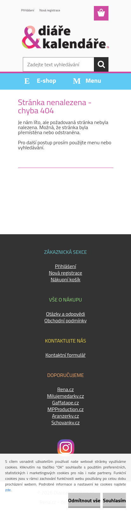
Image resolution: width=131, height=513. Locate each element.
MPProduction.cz (65, 409)
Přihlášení (27, 10)
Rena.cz (65, 389)
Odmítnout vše (84, 500)
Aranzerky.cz (65, 416)
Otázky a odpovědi (65, 314)
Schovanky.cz (65, 422)
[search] (101, 64)
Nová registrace (50, 10)
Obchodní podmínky (65, 320)
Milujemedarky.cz (65, 396)
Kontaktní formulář (65, 355)
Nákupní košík (66, 279)
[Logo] (65, 37)
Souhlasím (114, 500)
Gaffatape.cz (65, 402)
